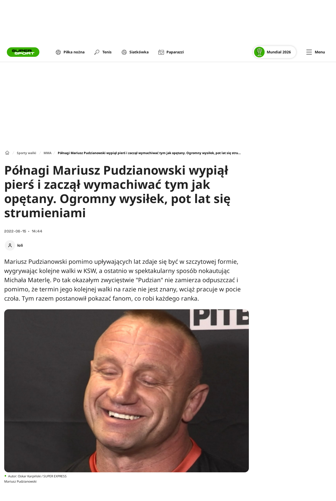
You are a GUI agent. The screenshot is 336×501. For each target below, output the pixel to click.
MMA (47, 153)
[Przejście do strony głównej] (23, 52)
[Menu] (316, 52)
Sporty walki (26, 153)
